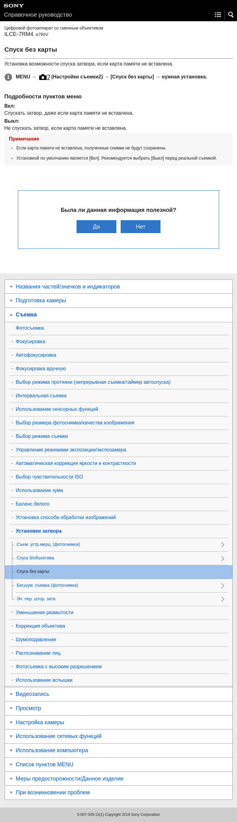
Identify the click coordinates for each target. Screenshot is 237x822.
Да (96, 226)
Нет (140, 226)
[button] (231, 14)
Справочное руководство (38, 14)
